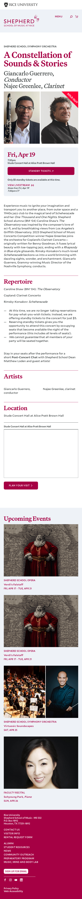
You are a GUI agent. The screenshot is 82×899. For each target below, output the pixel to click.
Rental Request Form (18, 837)
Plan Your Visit (19, 485)
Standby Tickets (40, 170)
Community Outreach (19, 854)
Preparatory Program (19, 858)
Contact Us (12, 829)
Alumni (9, 843)
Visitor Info (12, 833)
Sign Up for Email (16, 871)
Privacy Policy (11, 888)
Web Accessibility (13, 891)
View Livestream (19, 185)
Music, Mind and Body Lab (21, 862)
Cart (76, 16)
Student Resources (17, 847)
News (7, 850)
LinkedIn (21, 879)
